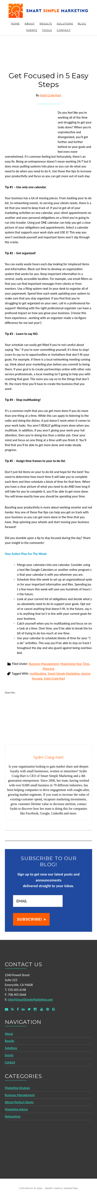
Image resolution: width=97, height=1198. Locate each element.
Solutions (11, 1048)
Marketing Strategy (17, 1088)
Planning (48, 669)
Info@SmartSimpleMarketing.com (30, 999)
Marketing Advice (16, 1109)
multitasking (38, 673)
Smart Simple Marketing (48, 10)
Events (9, 1055)
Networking (12, 1116)
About (9, 1034)
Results (9, 1041)
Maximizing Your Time (74, 664)
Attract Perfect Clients (19, 1102)
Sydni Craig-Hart (54, 678)
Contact (10, 1062)
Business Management (44, 664)
